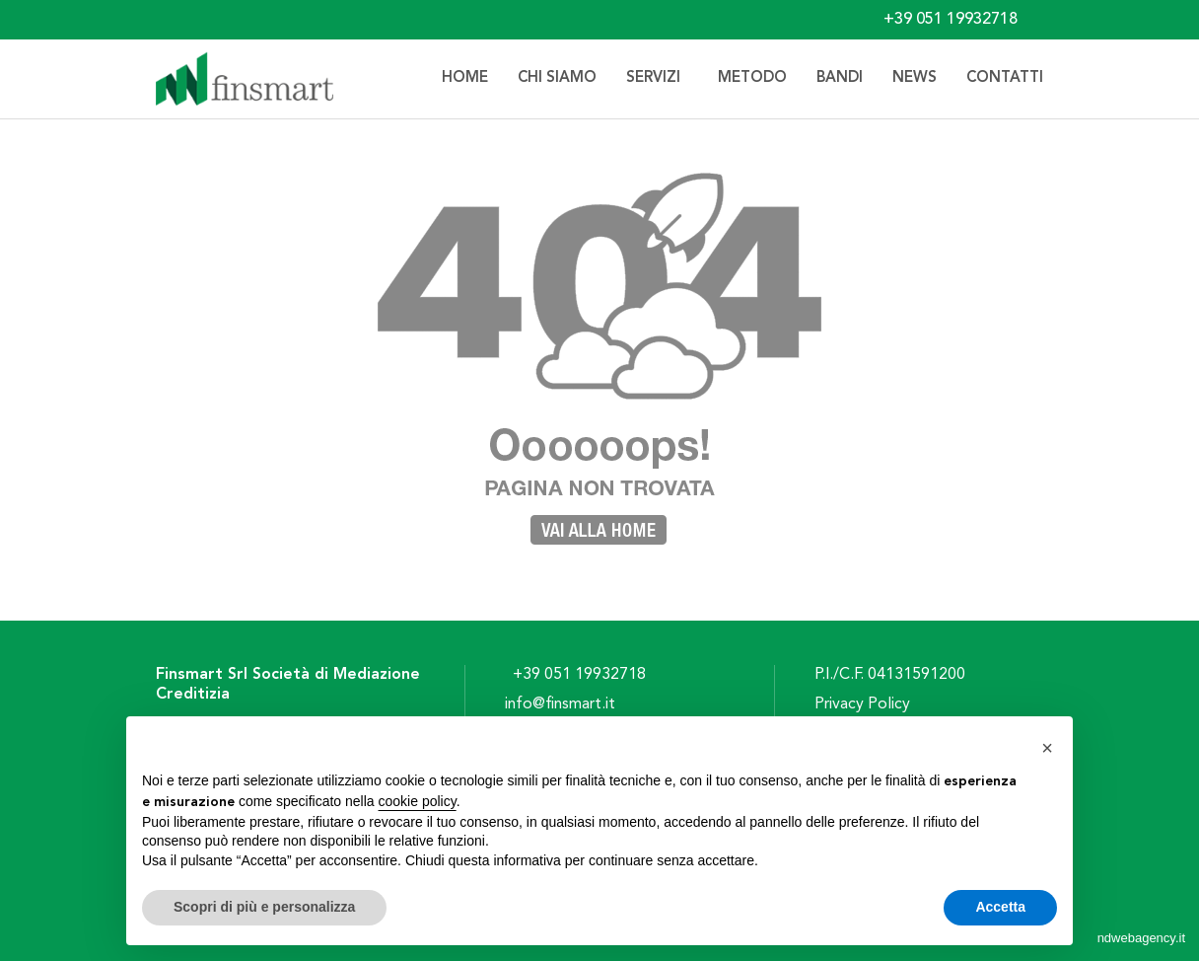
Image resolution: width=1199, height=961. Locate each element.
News (914, 78)
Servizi (657, 78)
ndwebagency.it (1141, 937)
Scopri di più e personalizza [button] (264, 907)
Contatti (1004, 78)
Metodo (752, 78)
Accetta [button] (1000, 907)
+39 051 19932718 (579, 675)
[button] (1047, 748)
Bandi (839, 78)
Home (465, 78)
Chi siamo (557, 78)
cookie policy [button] (418, 801)
